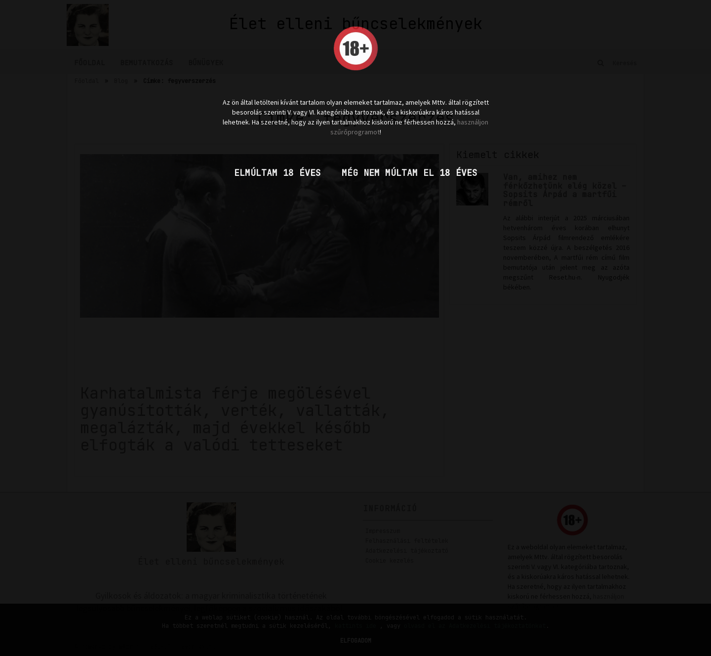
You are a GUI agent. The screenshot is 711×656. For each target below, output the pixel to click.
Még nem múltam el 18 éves (409, 172)
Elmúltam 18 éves (277, 172)
